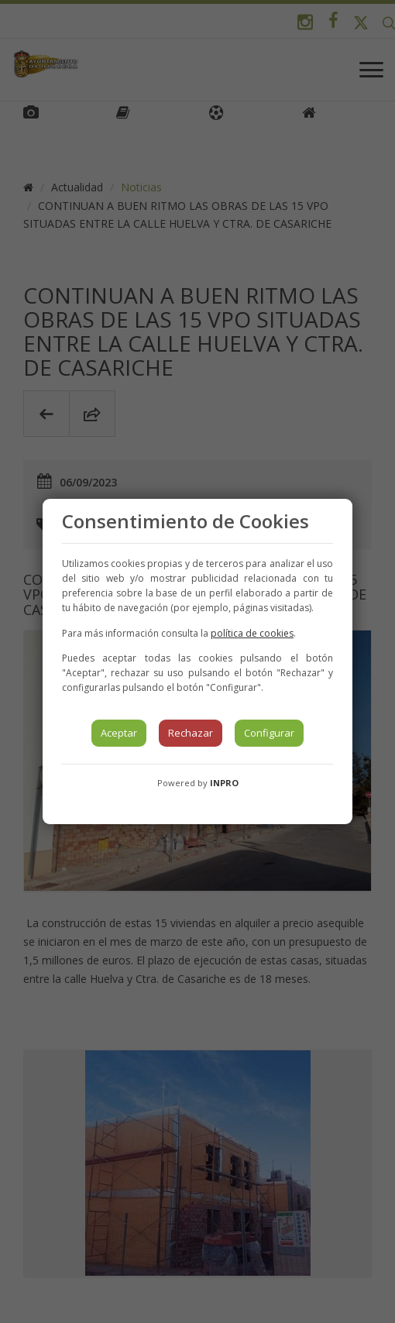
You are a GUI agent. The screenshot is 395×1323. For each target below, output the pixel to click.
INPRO (224, 783)
